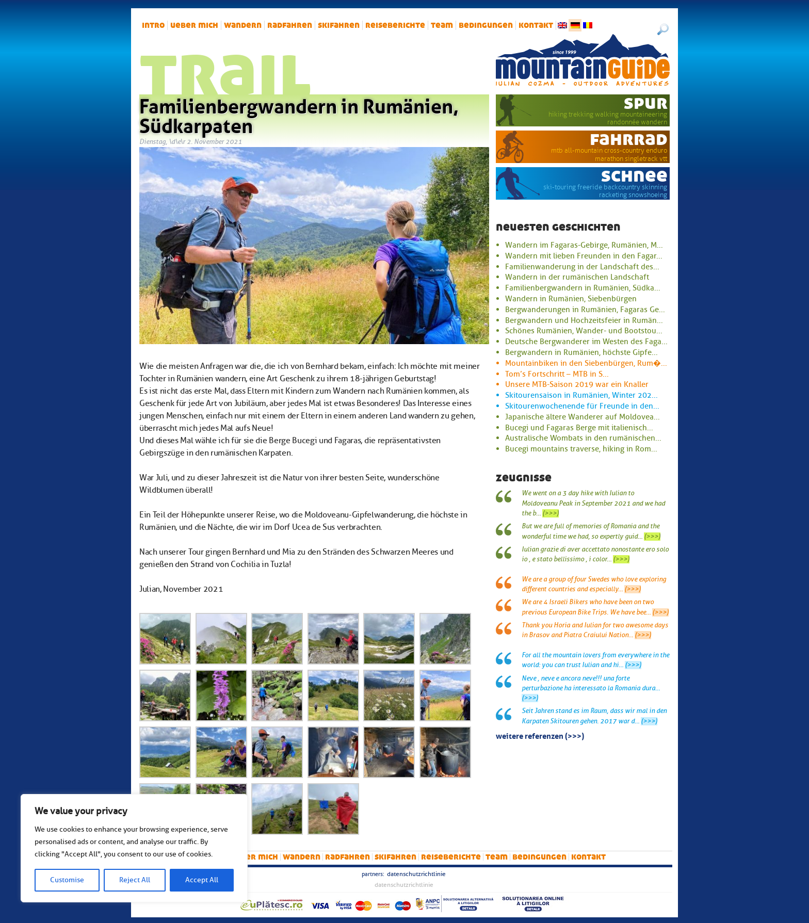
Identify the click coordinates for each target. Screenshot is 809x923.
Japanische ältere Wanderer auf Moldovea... (582, 417)
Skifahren (339, 25)
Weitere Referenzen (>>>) (540, 735)
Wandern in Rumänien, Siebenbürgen (571, 299)
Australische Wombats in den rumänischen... (583, 438)
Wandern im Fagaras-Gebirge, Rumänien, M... (584, 245)
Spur (646, 102)
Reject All (134, 880)
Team (442, 25)
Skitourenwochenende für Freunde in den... (582, 406)
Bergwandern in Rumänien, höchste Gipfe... (581, 352)
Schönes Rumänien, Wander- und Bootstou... (583, 331)
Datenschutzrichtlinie (416, 874)
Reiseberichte (395, 25)
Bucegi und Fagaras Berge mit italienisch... (579, 428)
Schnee (634, 175)
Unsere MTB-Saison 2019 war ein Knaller (577, 384)
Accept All (201, 880)
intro (153, 25)
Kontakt (536, 25)
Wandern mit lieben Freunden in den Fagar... (583, 256)
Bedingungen (486, 25)
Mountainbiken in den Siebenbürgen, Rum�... (586, 363)
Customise (67, 880)
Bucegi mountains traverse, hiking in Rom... (581, 449)
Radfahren (289, 25)
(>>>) (550, 513)
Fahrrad (629, 138)
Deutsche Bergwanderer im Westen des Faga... (586, 341)
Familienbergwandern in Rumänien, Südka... (582, 288)
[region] (134, 848)
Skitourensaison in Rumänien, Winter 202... (581, 395)
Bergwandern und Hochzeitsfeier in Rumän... (584, 320)
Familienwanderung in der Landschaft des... (582, 267)
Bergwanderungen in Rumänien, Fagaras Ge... (585, 309)
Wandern (243, 25)
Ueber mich (194, 25)
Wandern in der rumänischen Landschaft (577, 277)
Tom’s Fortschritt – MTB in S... (557, 374)
